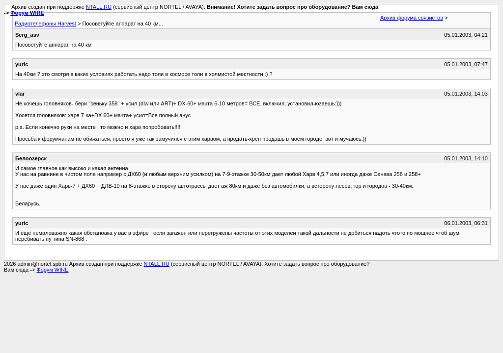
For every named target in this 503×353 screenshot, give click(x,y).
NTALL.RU (99, 7)
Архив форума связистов (411, 18)
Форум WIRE (27, 13)
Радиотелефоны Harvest (45, 23)
